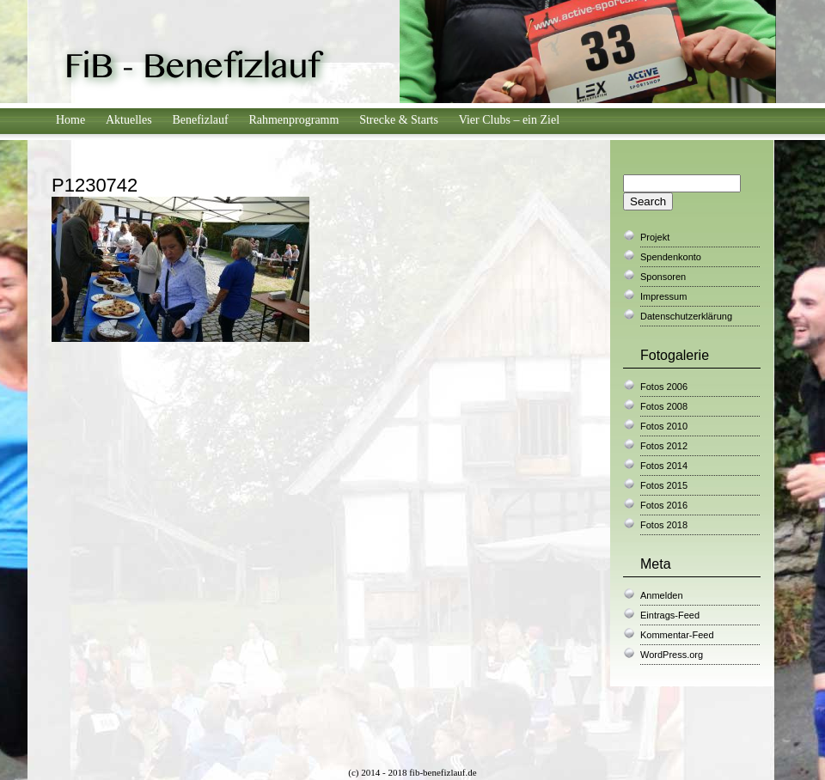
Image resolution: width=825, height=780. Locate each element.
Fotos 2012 (664, 446)
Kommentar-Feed (677, 635)
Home (70, 119)
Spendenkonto (670, 257)
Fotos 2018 (664, 525)
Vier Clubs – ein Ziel (509, 119)
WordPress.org (671, 654)
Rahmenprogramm (293, 119)
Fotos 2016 (664, 505)
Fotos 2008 (664, 406)
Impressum (663, 296)
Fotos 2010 (664, 426)
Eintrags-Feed (670, 615)
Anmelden (661, 595)
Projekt (654, 237)
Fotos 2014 (664, 465)
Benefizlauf (200, 119)
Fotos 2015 (664, 485)
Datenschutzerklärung (686, 316)
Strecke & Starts (398, 119)
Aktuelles (129, 119)
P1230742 (95, 185)
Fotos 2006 (664, 386)
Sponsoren (663, 276)
